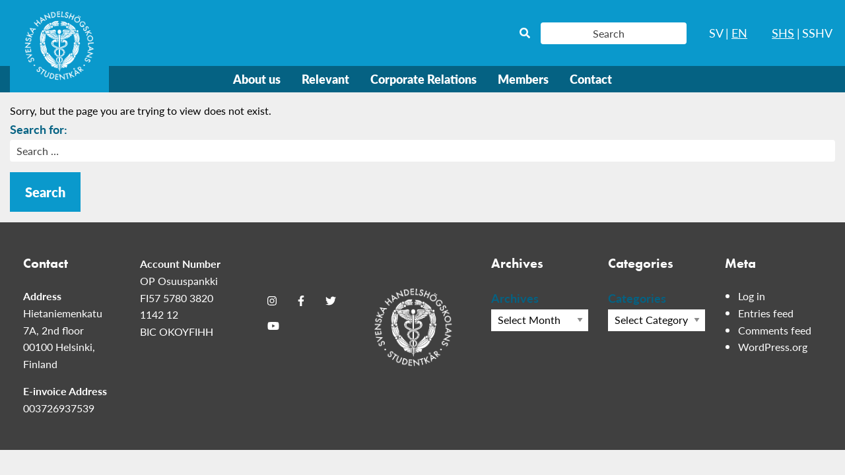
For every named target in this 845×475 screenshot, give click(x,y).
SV (716, 32)
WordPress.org (772, 346)
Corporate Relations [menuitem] (423, 79)
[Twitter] (331, 300)
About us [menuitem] (257, 79)
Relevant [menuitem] (325, 79)
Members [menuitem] (523, 79)
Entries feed (766, 313)
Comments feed (774, 330)
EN (739, 32)
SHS (783, 32)
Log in (751, 295)
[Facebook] (301, 300)
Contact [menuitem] (591, 79)
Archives (515, 298)
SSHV (817, 32)
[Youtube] (273, 325)
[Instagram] (272, 300)
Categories (637, 298)
